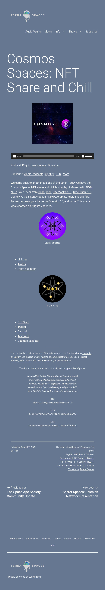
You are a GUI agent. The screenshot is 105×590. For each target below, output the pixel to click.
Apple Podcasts (33, 174)
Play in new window (34, 165)
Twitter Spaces (87, 469)
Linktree (22, 259)
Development (66, 458)
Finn (16, 450)
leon (49, 192)
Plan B (40, 360)
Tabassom (17, 201)
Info (58, 31)
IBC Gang (78, 458)
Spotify (49, 174)
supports (68, 368)
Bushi (41, 192)
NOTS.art (23, 322)
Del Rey (15, 196)
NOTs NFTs (72, 462)
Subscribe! (91, 31)
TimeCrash (73, 469)
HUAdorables (58, 196)
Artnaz (25, 196)
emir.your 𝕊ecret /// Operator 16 (44, 201)
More (66, 174)
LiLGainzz (74, 187)
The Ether (89, 465)
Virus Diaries (25, 360)
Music (48, 31)
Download (54, 165)
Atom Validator (27, 268)
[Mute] (83, 156)
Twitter (22, 264)
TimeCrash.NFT (82, 192)
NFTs (63, 462)
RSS (58, 174)
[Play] (14, 156)
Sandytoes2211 (39, 196)
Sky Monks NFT (62, 192)
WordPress (35, 576)
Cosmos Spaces (20, 187)
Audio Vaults (33, 31)
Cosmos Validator (28, 340)
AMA (76, 454)
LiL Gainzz (89, 458)
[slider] (48, 156)
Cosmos (75, 447)
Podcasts (85, 447)
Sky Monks (78, 465)
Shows (73, 31)
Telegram (23, 336)
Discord (22, 331)
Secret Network (64, 465)
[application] (52, 156)
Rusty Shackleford (78, 196)
